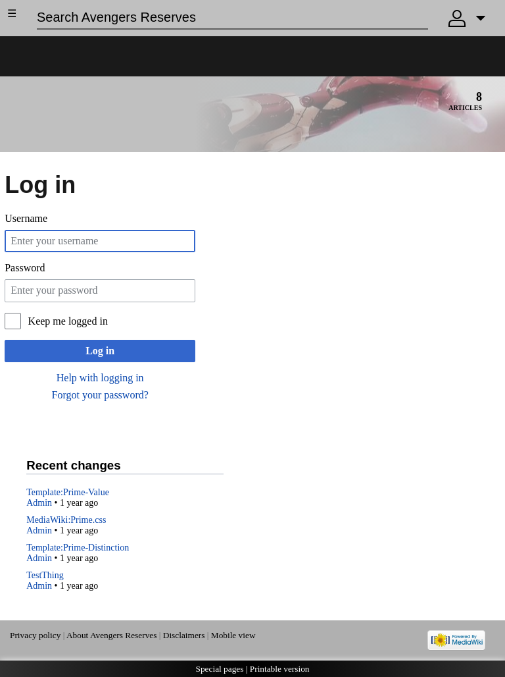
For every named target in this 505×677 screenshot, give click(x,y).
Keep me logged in (68, 321)
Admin (39, 503)
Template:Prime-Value (67, 492)
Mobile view (233, 635)
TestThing (45, 575)
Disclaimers (184, 635)
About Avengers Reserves (111, 635)
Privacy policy (35, 635)
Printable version (280, 669)
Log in (99, 350)
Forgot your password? (100, 394)
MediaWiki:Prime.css (66, 520)
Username (26, 218)
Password (25, 267)
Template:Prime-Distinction (77, 548)
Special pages (220, 669)
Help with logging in (100, 377)
